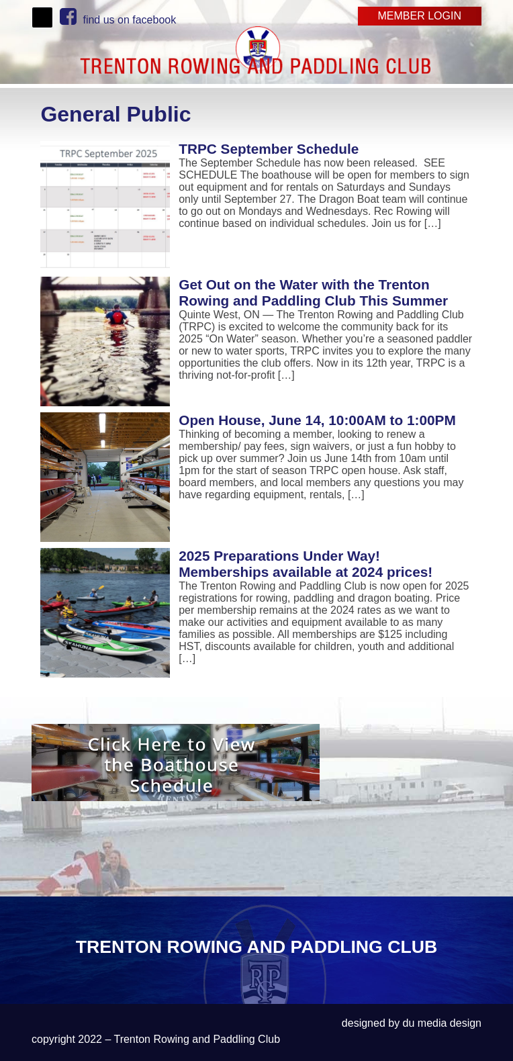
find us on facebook (118, 20)
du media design (442, 1023)
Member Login (419, 15)
